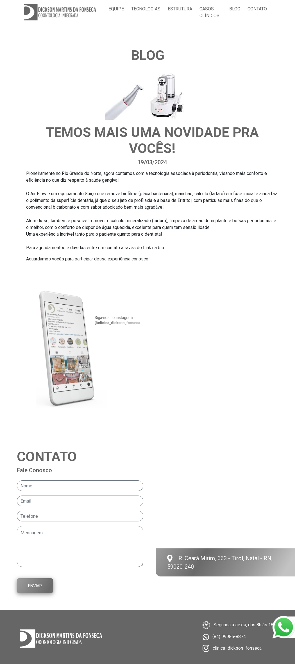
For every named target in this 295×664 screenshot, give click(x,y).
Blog (234, 9)
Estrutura (180, 9)
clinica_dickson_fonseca (237, 648)
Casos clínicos (209, 12)
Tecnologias (145, 9)
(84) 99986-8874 (229, 636)
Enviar (35, 585)
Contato (257, 9)
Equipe (116, 9)
